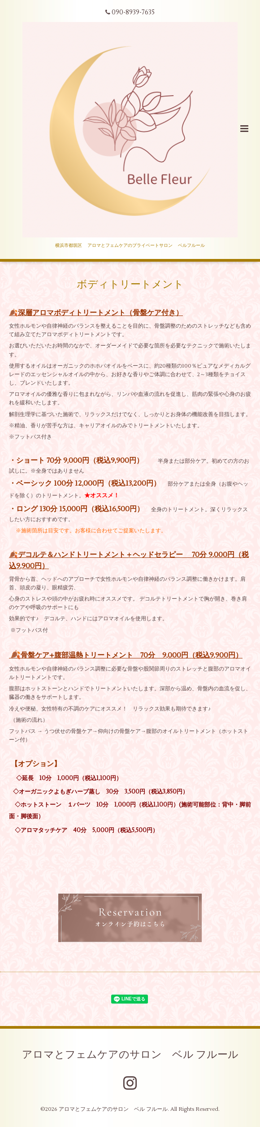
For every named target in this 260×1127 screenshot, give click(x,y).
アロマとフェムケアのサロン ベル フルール (130, 1054)
